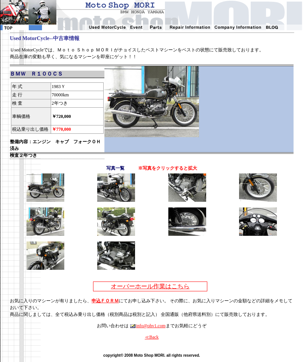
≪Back (152, 337)
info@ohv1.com (147, 325)
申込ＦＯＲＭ (105, 300)
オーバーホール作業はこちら (150, 286)
